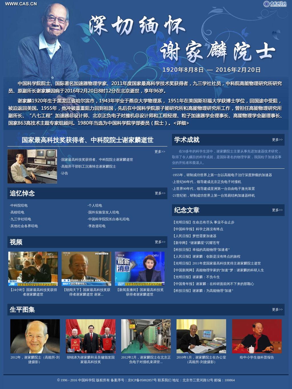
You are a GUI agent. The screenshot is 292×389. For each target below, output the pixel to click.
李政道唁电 (97, 226)
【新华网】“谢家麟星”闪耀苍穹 (196, 243)
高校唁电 (17, 212)
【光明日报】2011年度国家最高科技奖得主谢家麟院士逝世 (216, 263)
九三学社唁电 (21, 219)
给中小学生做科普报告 (257, 357)
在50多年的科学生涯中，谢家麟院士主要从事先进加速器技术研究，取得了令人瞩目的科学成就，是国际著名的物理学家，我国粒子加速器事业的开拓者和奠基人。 (226, 157)
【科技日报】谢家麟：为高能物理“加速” (202, 291)
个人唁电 (95, 205)
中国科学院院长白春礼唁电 (108, 219)
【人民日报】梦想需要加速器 (194, 236)
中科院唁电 (19, 205)
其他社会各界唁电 (24, 226)
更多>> (160, 152)
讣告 (64, 173)
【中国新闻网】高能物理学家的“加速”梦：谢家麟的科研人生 (218, 270)
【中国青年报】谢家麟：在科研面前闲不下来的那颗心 (213, 284)
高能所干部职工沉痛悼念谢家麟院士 (88, 166)
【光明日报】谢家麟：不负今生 (196, 277)
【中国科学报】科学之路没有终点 (197, 229)
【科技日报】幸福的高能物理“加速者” (201, 250)
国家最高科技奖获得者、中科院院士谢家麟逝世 (87, 140)
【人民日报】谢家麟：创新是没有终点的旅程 (206, 256)
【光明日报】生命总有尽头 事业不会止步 (203, 222)
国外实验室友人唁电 (103, 212)
